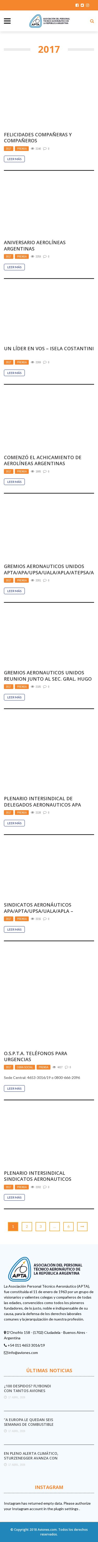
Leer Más (14, 159)
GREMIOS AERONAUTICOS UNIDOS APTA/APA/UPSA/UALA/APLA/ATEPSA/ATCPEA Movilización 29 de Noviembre (49, 575)
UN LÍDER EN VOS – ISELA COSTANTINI (49, 348)
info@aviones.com (23, 1352)
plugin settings (66, 1508)
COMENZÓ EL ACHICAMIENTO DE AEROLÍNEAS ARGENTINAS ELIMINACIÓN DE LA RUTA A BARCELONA (43, 466)
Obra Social (25, 1067)
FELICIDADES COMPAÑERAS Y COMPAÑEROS (38, 137)
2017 (8, 148)
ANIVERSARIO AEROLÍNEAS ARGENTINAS (35, 245)
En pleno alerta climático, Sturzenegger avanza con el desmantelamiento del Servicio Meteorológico (31, 1460)
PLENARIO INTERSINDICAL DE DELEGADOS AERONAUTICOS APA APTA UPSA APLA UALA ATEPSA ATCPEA (42, 807)
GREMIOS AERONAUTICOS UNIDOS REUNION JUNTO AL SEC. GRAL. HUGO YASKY (48, 678)
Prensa (22, 148)
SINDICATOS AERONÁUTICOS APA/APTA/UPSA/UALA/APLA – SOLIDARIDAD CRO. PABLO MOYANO (45, 911)
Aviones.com (47, 1529)
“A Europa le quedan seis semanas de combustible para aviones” (29, 1424)
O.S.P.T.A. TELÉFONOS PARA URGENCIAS (35, 1056)
